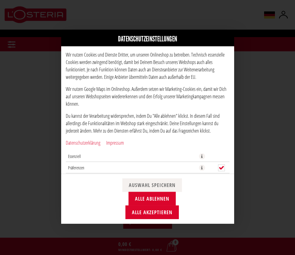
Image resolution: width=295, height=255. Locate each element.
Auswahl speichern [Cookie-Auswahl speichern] (152, 185)
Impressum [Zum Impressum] (115, 142)
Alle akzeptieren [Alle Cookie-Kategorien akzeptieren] (152, 212)
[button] (202, 156)
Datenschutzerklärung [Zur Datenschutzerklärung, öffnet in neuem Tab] (83, 142)
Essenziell (74, 156)
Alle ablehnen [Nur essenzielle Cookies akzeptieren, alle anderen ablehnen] (152, 198)
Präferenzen (76, 167)
